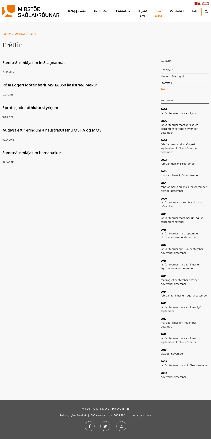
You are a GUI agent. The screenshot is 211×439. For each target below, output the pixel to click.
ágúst (194, 125)
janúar (165, 113)
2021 (163, 183)
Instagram (121, 426)
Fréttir (32, 34)
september (168, 129)
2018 (164, 229)
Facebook (90, 426)
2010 (164, 350)
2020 (164, 198)
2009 (164, 361)
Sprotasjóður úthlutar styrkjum (30, 108)
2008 (164, 373)
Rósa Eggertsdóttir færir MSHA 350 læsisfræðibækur (49, 85)
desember (167, 133)
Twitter (105, 426)
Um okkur (20, 34)
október (180, 129)
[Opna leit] (206, 12)
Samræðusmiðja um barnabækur (31, 153)
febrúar (174, 113)
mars (182, 113)
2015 (163, 276)
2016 (164, 261)
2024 (164, 140)
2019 (164, 214)
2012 (163, 319)
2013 (163, 303)
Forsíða (6, 34)
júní (193, 113)
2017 (163, 245)
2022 (164, 171)
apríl (188, 113)
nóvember (191, 129)
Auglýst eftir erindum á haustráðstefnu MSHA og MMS (52, 130)
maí (185, 144)
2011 (163, 334)
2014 (164, 292)
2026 (164, 109)
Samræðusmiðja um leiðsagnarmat (33, 63)
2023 (164, 160)
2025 (164, 121)
